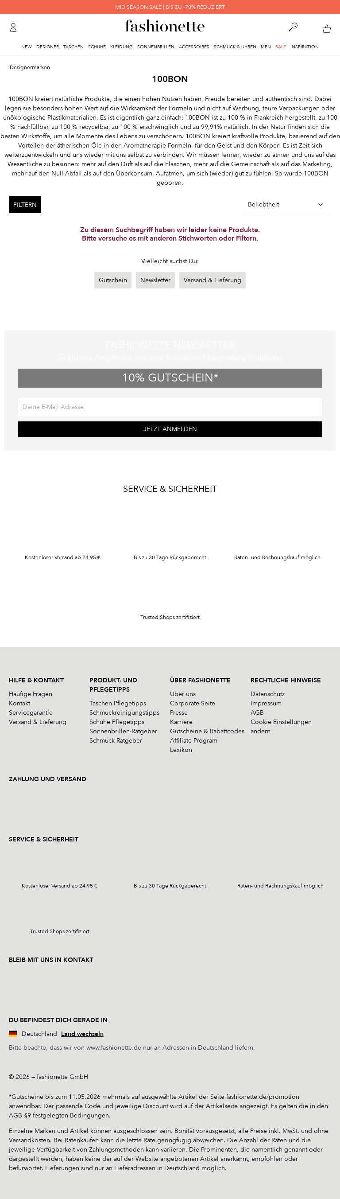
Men (266, 47)
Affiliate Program (193, 740)
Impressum (266, 703)
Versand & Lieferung (212, 280)
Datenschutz (268, 694)
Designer (47, 47)
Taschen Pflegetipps (117, 703)
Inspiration (304, 47)
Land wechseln (82, 1034)
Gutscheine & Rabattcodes (207, 731)
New (26, 47)
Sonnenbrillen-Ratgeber (123, 731)
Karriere (181, 722)
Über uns (183, 694)
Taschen (73, 47)
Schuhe (97, 47)
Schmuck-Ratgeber (115, 740)
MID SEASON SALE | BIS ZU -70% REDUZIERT (170, 7)
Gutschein (113, 280)
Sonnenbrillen (155, 47)
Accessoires (194, 47)
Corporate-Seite (192, 703)
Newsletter (155, 280)
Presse (179, 712)
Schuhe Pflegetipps (116, 722)
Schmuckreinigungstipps (124, 712)
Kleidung (121, 47)
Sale (280, 47)
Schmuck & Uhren (235, 47)
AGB (257, 712)
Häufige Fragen (30, 694)
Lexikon (181, 750)
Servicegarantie (31, 712)
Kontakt (19, 703)
